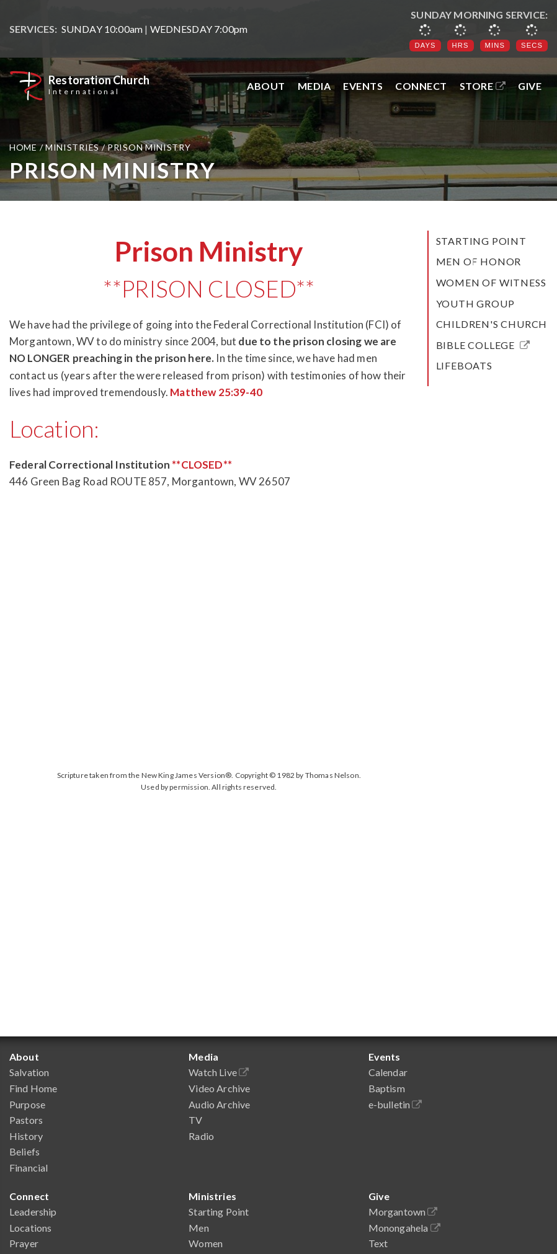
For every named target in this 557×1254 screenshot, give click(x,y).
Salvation (29, 1072)
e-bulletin (395, 1104)
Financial (28, 1167)
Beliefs (24, 1151)
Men (198, 1228)
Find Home (33, 1088)
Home (24, 147)
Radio (201, 1136)
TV (195, 1120)
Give (529, 86)
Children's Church (492, 324)
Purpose (27, 1104)
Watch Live (219, 1072)
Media (314, 86)
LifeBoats (464, 365)
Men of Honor (479, 261)
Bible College (483, 345)
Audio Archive (219, 1104)
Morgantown (403, 1211)
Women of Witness (491, 282)
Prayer (23, 1243)
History (26, 1136)
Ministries (72, 147)
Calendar (388, 1072)
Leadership (33, 1211)
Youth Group (475, 303)
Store (483, 86)
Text (378, 1243)
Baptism (386, 1088)
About (266, 86)
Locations (30, 1228)
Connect (421, 86)
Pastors (26, 1120)
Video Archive (219, 1088)
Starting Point (481, 241)
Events (363, 86)
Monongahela (404, 1228)
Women (206, 1243)
